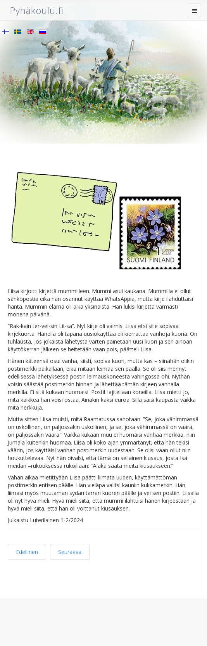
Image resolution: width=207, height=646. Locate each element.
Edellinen (27, 552)
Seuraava (69, 552)
